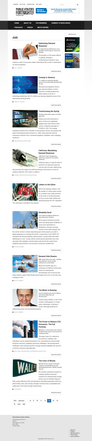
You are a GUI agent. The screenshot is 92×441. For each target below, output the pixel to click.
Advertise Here (72, 34)
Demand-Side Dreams (48, 256)
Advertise (30, 4)
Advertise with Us (75, 433)
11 (41, 401)
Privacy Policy (74, 434)
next (19, 404)
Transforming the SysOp (49, 111)
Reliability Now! (45, 212)
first (15, 401)
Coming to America (47, 77)
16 (14, 404)
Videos (30, 27)
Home (16, 23)
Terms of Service (75, 436)
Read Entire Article (56, 71)
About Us (27, 23)
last (24, 404)
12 (45, 401)
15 (57, 401)
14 (53, 401)
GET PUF (22, 4)
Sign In (15, 4)
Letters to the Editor (47, 184)
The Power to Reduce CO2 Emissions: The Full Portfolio (50, 324)
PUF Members (41, 23)
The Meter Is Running (48, 290)
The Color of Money (47, 361)
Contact (73, 431)
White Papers (42, 27)
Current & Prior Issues (60, 23)
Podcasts (18, 27)
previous (21, 401)
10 (37, 401)
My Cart (39, 4)
